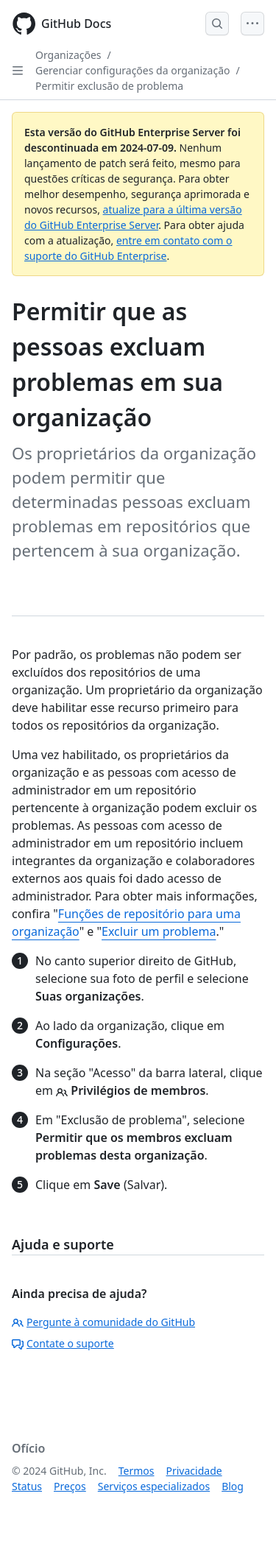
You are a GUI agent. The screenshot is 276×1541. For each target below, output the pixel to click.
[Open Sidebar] (17, 70)
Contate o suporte (63, 1343)
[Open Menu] (252, 23)
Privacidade (194, 1471)
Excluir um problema (159, 931)
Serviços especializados (154, 1486)
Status (27, 1486)
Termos (136, 1471)
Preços (70, 1486)
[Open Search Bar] (217, 23)
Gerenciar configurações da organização (132, 70)
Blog (233, 1486)
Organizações (68, 55)
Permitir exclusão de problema (109, 86)
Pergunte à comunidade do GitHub (103, 1322)
